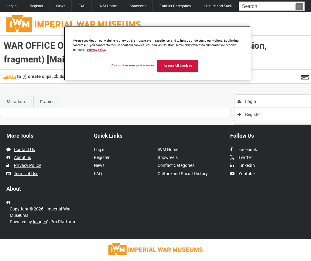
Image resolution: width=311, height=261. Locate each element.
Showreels (138, 5)
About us (22, 157)
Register (36, 5)
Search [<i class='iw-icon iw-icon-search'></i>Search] (301, 5)
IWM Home (107, 5)
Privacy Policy (27, 165)
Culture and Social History (225, 5)
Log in (12, 5)
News (60, 5)
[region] (157, 53)
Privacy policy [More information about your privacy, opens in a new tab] (96, 49)
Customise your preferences (132, 65)
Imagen (40, 221)
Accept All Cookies (178, 65)
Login (247, 101)
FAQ (81, 5)
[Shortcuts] (305, 76)
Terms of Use (26, 173)
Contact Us (24, 149)
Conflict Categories (175, 5)
